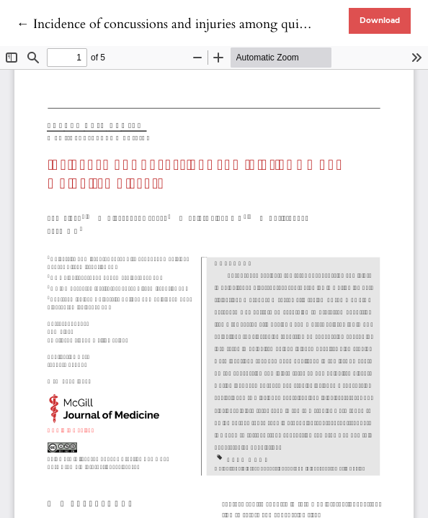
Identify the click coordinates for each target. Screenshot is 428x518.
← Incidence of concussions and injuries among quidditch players (197, 24)
